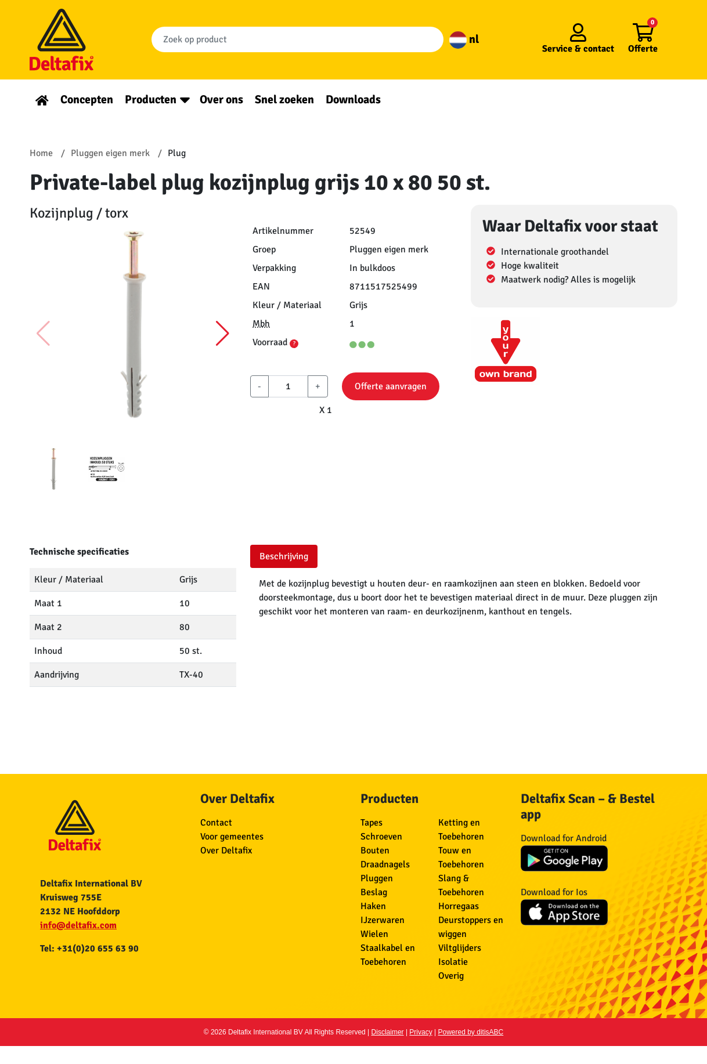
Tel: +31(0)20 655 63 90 (89, 948)
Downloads (353, 99)
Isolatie (453, 962)
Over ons (221, 99)
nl (464, 39)
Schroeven (381, 836)
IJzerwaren (382, 920)
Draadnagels (385, 864)
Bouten (374, 850)
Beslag (373, 892)
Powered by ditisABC (471, 1032)
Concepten (86, 99)
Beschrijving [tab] (283, 556)
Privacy (420, 1032)
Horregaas (458, 906)
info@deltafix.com (78, 925)
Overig (451, 976)
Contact (216, 822)
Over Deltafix (226, 850)
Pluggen (376, 878)
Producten (150, 99)
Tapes (371, 822)
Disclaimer (387, 1032)
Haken (373, 906)
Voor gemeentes (232, 836)
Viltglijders (459, 948)
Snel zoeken (284, 99)
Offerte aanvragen (391, 386)
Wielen (374, 934)
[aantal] (288, 386)
